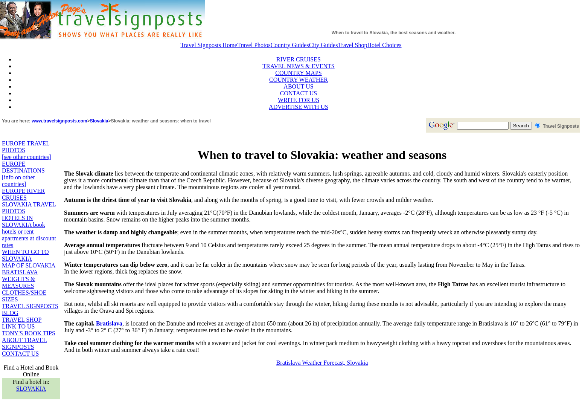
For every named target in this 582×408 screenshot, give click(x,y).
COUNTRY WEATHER (298, 79)
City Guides (323, 45)
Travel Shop (352, 45)
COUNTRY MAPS (298, 73)
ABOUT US (298, 86)
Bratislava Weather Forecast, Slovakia (322, 362)
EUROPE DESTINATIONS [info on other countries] (23, 173)
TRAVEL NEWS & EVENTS (298, 66)
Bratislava (109, 323)
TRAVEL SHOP (21, 319)
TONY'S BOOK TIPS (28, 333)
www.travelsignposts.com (59, 121)
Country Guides (290, 45)
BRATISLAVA (20, 272)
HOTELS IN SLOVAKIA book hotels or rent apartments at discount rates (29, 231)
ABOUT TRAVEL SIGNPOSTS (24, 343)
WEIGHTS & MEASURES (18, 282)
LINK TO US (18, 326)
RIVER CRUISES (298, 59)
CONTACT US (298, 93)
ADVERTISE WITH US (298, 107)
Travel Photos (254, 45)
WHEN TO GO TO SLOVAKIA (25, 255)
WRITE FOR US (298, 100)
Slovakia (99, 121)
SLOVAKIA (31, 388)
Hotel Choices (384, 45)
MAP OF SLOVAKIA (28, 265)
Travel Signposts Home (208, 45)
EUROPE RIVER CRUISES (23, 194)
